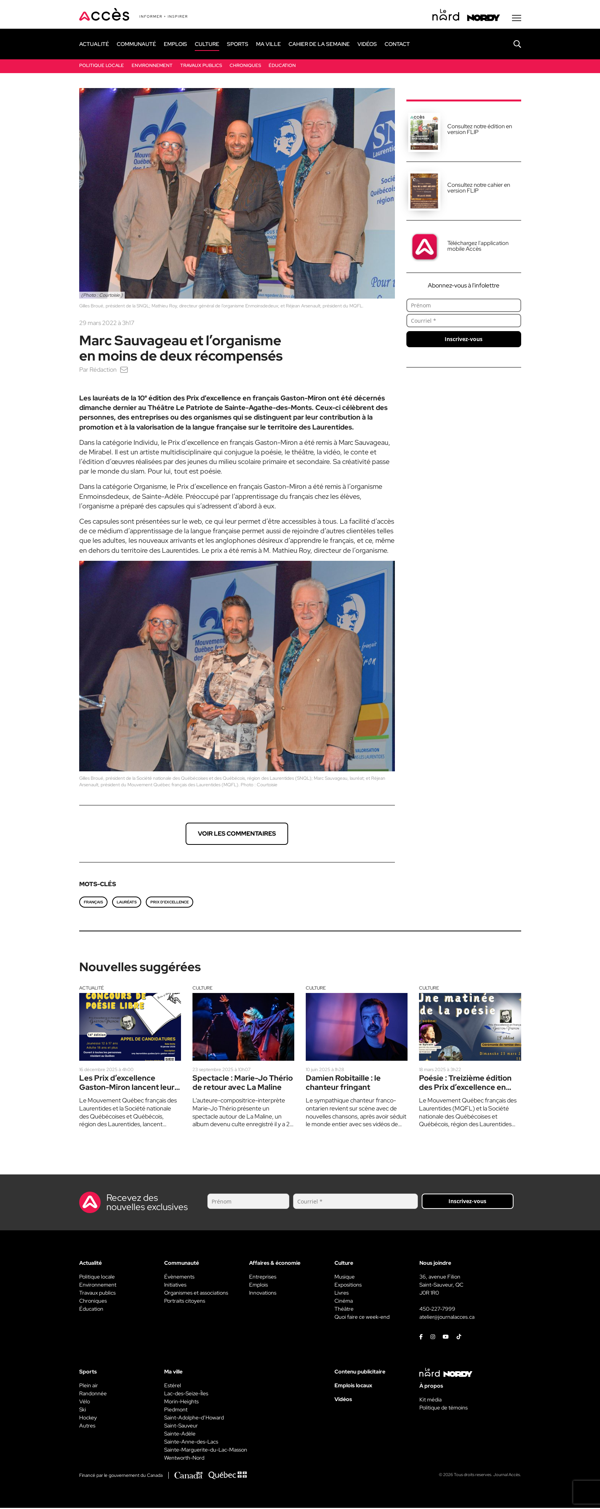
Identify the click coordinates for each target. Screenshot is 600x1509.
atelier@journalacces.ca (446, 1318)
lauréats (127, 902)
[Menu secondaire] (516, 19)
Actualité (91, 989)
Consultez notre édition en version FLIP (479, 130)
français (93, 902)
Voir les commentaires (237, 834)
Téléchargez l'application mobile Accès (478, 246)
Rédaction (103, 370)
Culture (202, 989)
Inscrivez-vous (464, 339)
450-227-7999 (437, 1309)
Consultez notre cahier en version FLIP (478, 188)
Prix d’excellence (169, 902)
